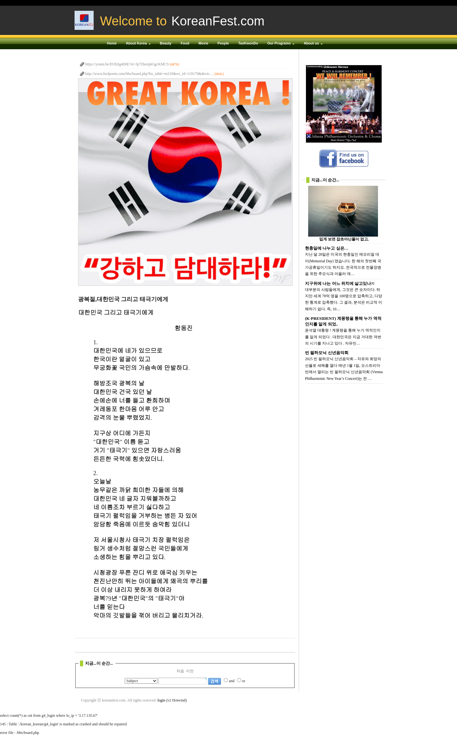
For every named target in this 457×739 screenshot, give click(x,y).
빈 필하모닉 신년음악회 (326, 352)
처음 (180, 671)
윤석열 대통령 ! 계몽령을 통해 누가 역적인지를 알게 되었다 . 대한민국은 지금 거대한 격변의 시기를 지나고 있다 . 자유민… (343, 337)
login (161, 700)
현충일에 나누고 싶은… (326, 248)
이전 (190, 671)
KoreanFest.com (217, 21)
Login (348, 3)
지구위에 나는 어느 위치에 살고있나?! (339, 283)
